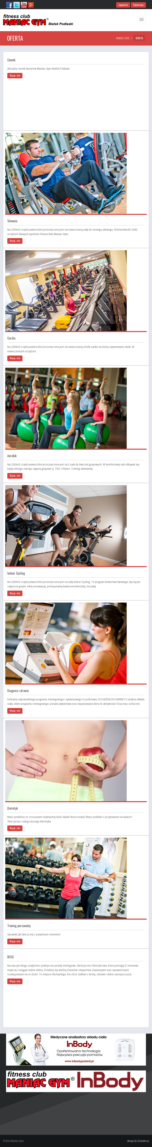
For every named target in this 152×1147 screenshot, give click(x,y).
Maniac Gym (122, 38)
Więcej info (15, 75)
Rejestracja (138, 4)
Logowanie (123, 4)
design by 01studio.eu (138, 1141)
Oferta (139, 38)
